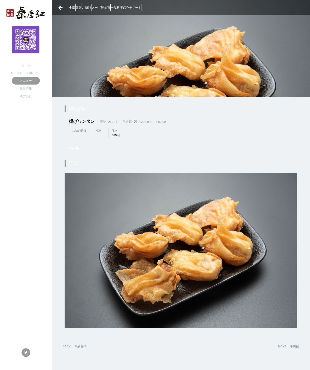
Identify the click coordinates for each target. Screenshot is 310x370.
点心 (181, 7)
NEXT (288, 346)
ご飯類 (107, 7)
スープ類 (127, 7)
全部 (75, 7)
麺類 (90, 7)
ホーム (25, 65)
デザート (198, 7)
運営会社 (26, 96)
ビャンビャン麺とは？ (26, 73)
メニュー (26, 80)
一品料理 (163, 7)
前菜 (145, 7)
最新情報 (26, 88)
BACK (75, 346)
